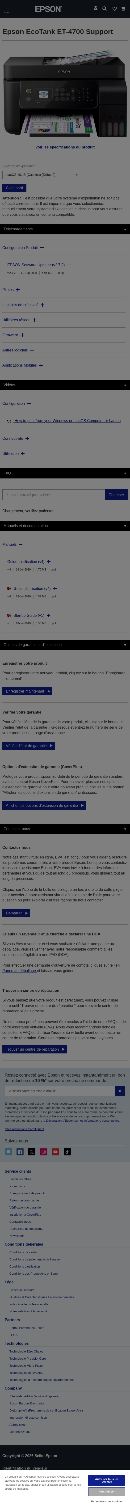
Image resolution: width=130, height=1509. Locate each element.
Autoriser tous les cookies (106, 1480)
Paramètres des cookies (106, 1501)
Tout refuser (107, 1491)
